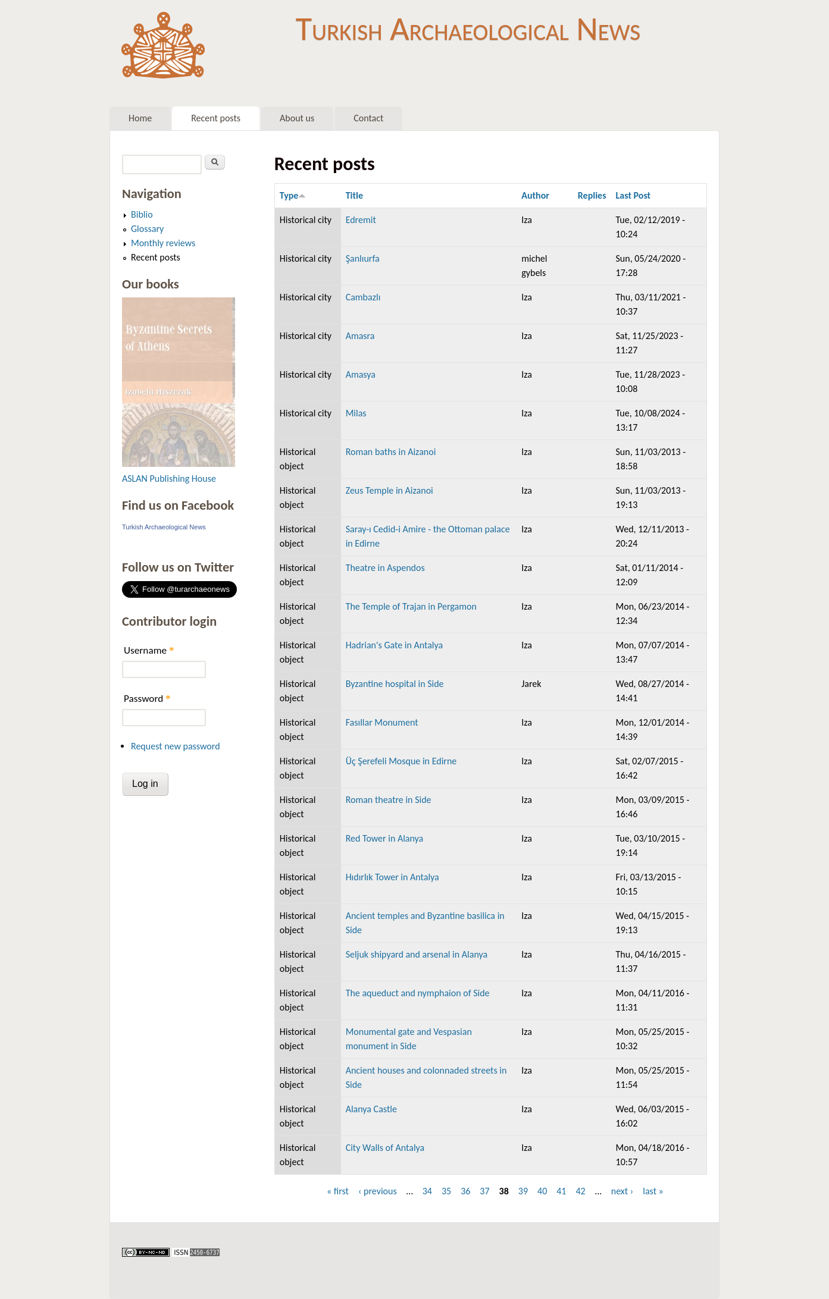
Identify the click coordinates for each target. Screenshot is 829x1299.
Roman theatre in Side (388, 799)
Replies (592, 195)
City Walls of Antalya (385, 1147)
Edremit (361, 219)
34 (427, 1191)
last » (653, 1191)
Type (293, 195)
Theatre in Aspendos (385, 567)
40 (542, 1191)
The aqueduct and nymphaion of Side (418, 993)
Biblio (142, 214)
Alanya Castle (371, 1109)
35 (446, 1191)
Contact (368, 118)
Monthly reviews (163, 243)
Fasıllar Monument (382, 722)
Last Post (633, 195)
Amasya (361, 374)
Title (354, 195)
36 (465, 1191)
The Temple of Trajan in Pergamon (411, 606)
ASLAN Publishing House (169, 478)
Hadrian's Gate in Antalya (394, 645)
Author (535, 195)
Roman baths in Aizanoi (391, 451)
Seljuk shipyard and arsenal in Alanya (417, 954)
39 (523, 1191)
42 (580, 1191)
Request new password (175, 746)
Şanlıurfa (363, 258)
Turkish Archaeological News (468, 28)
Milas (356, 413)
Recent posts (215, 118)
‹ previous (377, 1191)
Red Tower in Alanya (385, 838)
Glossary (147, 228)
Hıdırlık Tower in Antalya (392, 877)
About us (297, 118)
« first (338, 1191)
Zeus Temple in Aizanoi (389, 490)
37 (484, 1191)
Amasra (360, 335)
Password (147, 698)
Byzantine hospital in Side (395, 683)
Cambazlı (363, 297)
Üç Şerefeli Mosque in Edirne (401, 761)
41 (561, 1191)
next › (622, 1191)
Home (140, 118)
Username (149, 650)
